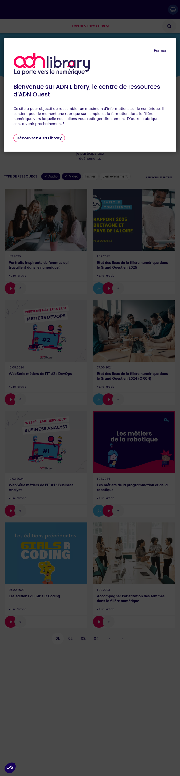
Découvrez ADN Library (39, 138)
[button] (10, 768)
